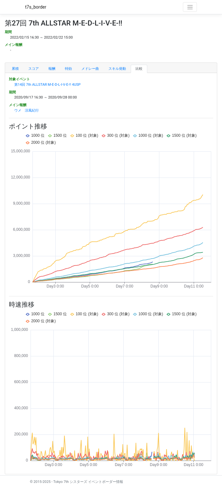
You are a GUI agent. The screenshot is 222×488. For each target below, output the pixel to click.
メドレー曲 (90, 69)
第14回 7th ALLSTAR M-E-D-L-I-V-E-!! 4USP (47, 85)
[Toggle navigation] (190, 7)
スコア (33, 69)
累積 (15, 69)
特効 (68, 69)
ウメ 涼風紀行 (26, 110)
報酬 (51, 69)
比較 (138, 69)
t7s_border (35, 7)
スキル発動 (117, 69)
